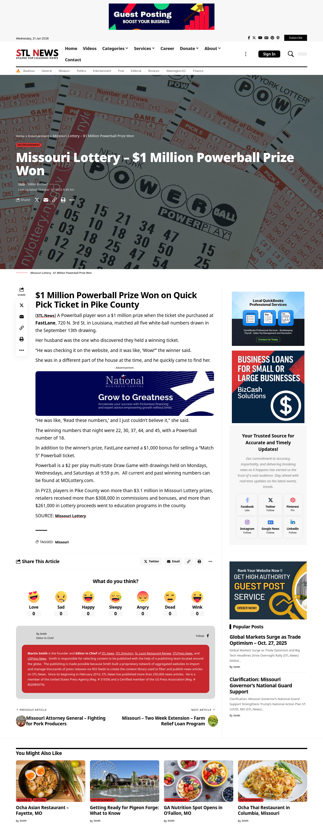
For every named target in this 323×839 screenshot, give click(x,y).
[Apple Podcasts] (278, 38)
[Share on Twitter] (37, 201)
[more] (245, 54)
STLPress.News (188, 657)
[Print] (68, 201)
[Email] (47, 201)
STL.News (47, 317)
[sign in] (269, 54)
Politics (81, 71)
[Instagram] (247, 526)
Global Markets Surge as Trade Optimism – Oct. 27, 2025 (265, 638)
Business (29, 71)
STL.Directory (126, 657)
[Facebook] (249, 38)
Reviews (153, 71)
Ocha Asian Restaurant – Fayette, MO (42, 814)
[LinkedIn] (292, 526)
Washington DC (176, 71)
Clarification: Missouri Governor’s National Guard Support (261, 684)
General (47, 71)
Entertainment (102, 71)
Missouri (64, 71)
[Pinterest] (272, 38)
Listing (42, 804)
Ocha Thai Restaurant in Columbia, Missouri (264, 814)
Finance (198, 71)
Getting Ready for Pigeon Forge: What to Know (124, 814)
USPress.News (44, 663)
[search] (290, 54)
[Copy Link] (57, 201)
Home (21, 135)
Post (121, 71)
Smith (22, 185)
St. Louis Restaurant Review (156, 657)
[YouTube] (260, 38)
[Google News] (266, 38)
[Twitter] (254, 38)
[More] (78, 201)
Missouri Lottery (73, 518)
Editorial (136, 71)
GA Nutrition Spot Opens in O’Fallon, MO (193, 814)
